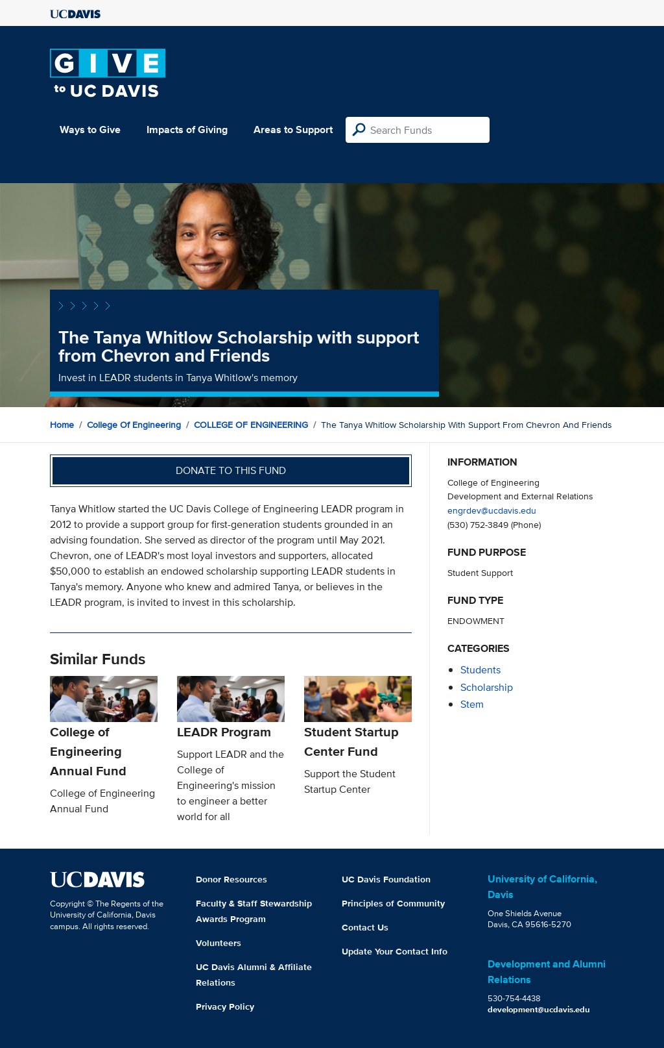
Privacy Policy (225, 1006)
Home (62, 424)
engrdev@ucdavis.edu (491, 510)
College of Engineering (134, 424)
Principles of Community (393, 903)
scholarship (486, 687)
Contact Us (365, 927)
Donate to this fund (231, 470)
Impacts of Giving (187, 129)
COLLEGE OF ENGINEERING (251, 424)
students (480, 669)
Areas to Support (293, 129)
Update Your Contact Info (394, 951)
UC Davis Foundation (386, 879)
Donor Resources (231, 879)
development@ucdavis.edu (539, 1009)
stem (472, 704)
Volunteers (218, 942)
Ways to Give (90, 129)
